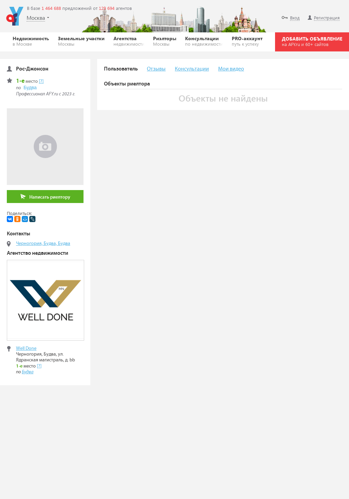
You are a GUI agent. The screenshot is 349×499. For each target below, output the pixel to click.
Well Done (26, 348)
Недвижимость (31, 41)
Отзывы (156, 69)
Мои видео (231, 69)
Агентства (129, 41)
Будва (30, 87)
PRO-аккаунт (247, 41)
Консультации (204, 41)
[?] (41, 81)
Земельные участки (81, 41)
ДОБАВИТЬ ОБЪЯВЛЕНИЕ (312, 41)
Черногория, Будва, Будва (43, 243)
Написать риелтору (45, 197)
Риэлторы (164, 41)
